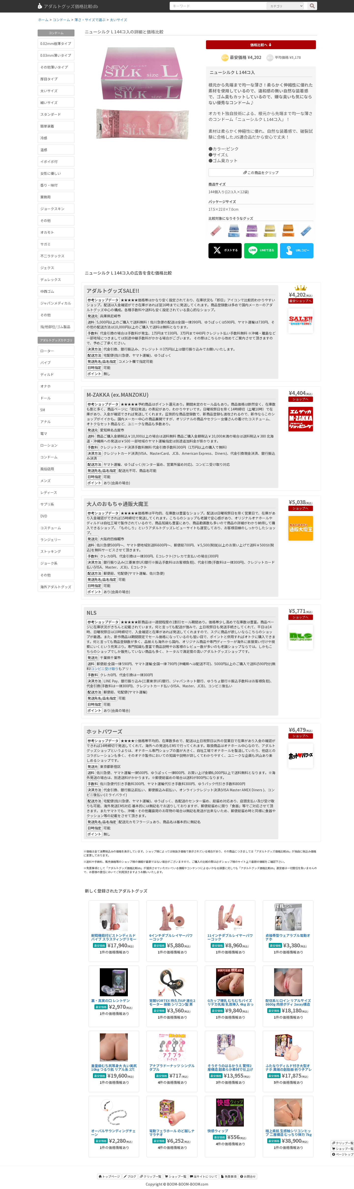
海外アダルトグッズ (55, 586)
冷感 (43, 137)
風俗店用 (47, 468)
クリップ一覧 (150, 1176)
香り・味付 (49, 185)
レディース (48, 492)
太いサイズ (49, 90)
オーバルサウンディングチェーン (113, 1132)
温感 (43, 149)
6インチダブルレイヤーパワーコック (170, 937)
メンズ (45, 480)
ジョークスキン (52, 208)
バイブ (45, 362)
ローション (49, 445)
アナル (45, 421)
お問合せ (248, 1176)
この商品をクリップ (261, 172)
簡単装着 (47, 126)
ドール (45, 398)
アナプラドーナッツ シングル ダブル (172, 1067)
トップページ (109, 1176)
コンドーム (49, 457)
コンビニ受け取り (104, 668)
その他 (45, 220)
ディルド (47, 374)
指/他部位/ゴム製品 (55, 326)
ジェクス (47, 267)
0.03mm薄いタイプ (55, 55)
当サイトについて (203, 1176)
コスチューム (50, 527)
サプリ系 (47, 504)
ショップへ (304, 300)
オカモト (47, 232)
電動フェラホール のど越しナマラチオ (172, 1132)
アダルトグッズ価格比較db (67, 6)
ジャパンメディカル (55, 303)
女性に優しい (50, 173)
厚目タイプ (49, 78)
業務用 (45, 196)
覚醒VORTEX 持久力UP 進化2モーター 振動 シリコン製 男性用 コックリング (172, 1004)
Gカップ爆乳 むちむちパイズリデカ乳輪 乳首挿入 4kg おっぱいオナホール (230, 1004)
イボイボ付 (49, 161)
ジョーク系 (49, 563)
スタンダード (50, 114)
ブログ (130, 1176)
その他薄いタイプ (54, 67)
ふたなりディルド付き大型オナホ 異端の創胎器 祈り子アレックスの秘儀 (289, 1069)
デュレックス (50, 279)
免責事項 (228, 1176)
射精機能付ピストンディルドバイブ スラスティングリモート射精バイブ (113, 939)
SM (42, 409)
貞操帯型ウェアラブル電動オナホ (288, 937)
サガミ (45, 244)
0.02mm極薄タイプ (55, 43)
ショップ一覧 (175, 1176)
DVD (43, 516)
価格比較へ (261, 44)
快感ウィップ (217, 1130)
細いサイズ (49, 102)
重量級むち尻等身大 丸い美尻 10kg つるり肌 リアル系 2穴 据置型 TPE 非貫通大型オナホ (114, 1069)
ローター (47, 350)
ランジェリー (50, 539)
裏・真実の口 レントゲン (110, 1000)
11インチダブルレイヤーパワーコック (230, 937)
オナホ (45, 386)
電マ (43, 433)
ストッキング (50, 551)
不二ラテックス (52, 255)
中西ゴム (47, 291)
